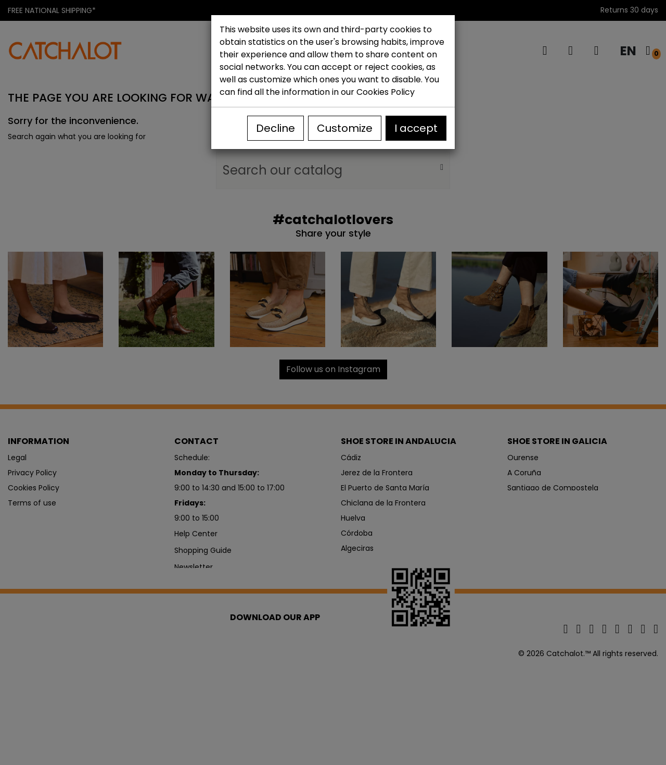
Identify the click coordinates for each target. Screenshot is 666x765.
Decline (275, 128)
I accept (416, 128)
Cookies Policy (385, 92)
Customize (345, 128)
